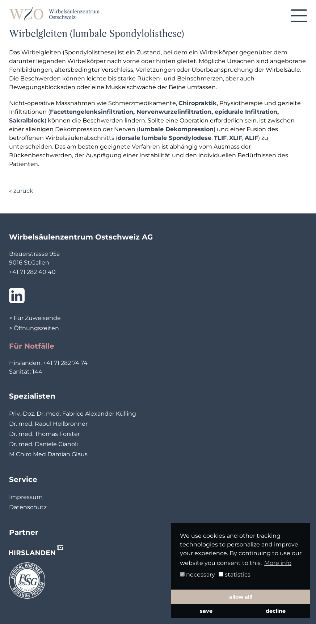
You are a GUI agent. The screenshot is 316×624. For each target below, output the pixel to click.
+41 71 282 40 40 (32, 272)
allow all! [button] (240, 597)
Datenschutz (28, 507)
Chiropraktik (197, 103)
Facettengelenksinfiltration (91, 111)
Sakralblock (27, 120)
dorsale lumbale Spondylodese (164, 137)
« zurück (21, 190)
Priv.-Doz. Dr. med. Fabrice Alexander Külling (72, 413)
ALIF (251, 137)
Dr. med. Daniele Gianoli (43, 444)
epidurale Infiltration (246, 111)
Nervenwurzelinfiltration (173, 111)
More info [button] (277, 562)
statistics (234, 574)
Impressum (26, 497)
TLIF (220, 137)
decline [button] (276, 611)
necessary (197, 574)
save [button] (206, 611)
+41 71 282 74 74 (65, 362)
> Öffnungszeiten (34, 328)
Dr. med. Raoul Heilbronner (48, 423)
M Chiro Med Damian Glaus (48, 454)
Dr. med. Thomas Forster (44, 433)
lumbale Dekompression (176, 129)
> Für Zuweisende (35, 318)
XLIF (235, 137)
